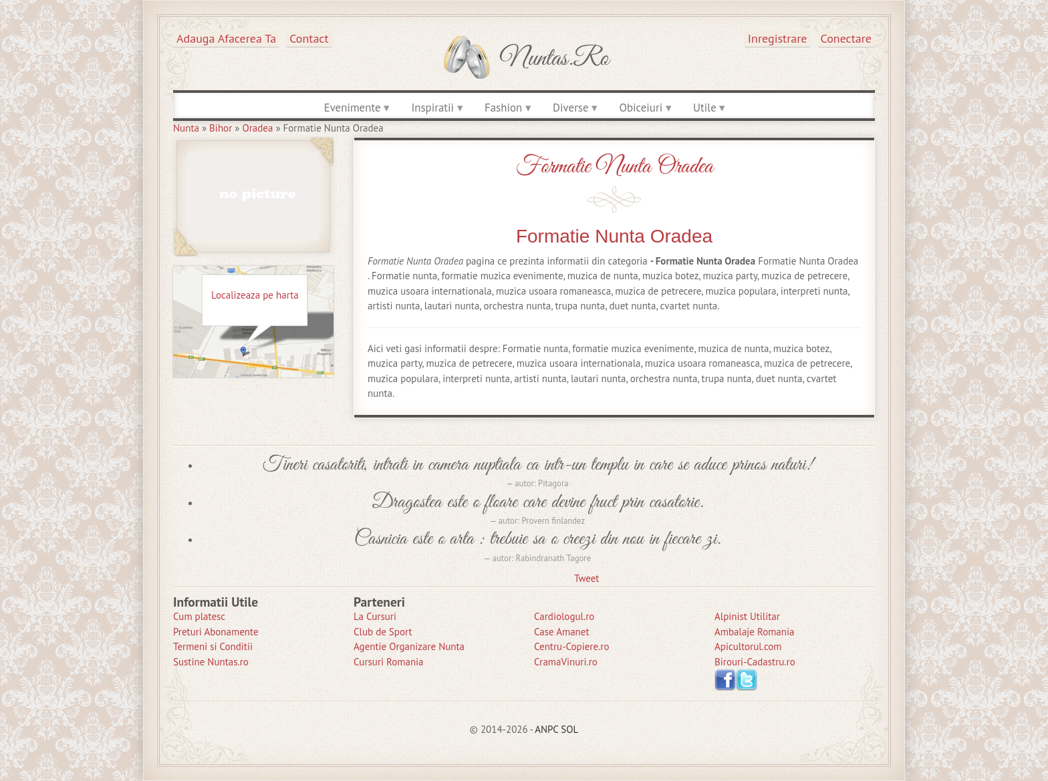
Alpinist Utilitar (747, 616)
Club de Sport (383, 631)
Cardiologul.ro (564, 616)
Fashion (503, 107)
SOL (569, 729)
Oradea (257, 128)
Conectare (846, 38)
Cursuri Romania (389, 661)
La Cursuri (375, 616)
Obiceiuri (640, 107)
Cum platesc (199, 616)
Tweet (586, 578)
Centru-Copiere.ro (571, 646)
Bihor (220, 128)
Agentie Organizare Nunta (409, 646)
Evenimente (352, 107)
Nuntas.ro (554, 58)
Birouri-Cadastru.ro (754, 661)
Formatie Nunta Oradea (614, 167)
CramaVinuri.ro (566, 661)
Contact (308, 38)
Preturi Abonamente (216, 631)
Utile (704, 107)
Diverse (570, 107)
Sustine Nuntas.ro (211, 661)
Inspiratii (432, 107)
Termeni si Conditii (213, 646)
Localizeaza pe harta (255, 295)
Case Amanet (562, 631)
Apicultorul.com (748, 646)
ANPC (546, 729)
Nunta (186, 128)
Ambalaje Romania (754, 631)
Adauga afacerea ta (226, 38)
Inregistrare (777, 38)
